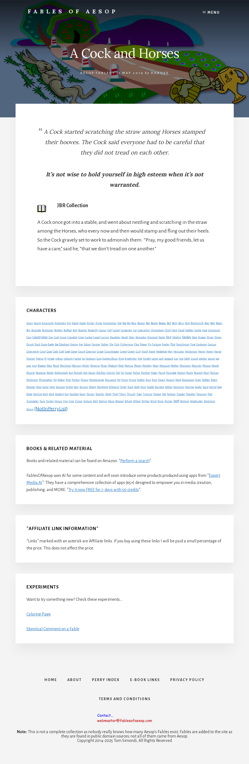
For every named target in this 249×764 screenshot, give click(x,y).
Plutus (84, 380)
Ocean (91, 372)
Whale (128, 401)
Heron (201, 351)
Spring (213, 387)
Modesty (113, 365)
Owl (118, 372)
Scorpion (60, 387)
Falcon (87, 344)
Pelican (214, 372)
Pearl (206, 372)
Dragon (202, 337)
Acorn (29, 323)
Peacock (198, 372)
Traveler (191, 394)
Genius (212, 344)
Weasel (119, 401)
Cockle (198, 330)
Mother (175, 365)
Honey (209, 351)
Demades (141, 337)
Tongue (157, 394)
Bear (134, 323)
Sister (123, 387)
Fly (149, 344)
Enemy (74, 344)
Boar (207, 323)
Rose (39, 387)
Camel (116, 330)
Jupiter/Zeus (110, 358)
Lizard (194, 358)
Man (49, 365)
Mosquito (165, 365)
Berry (181, 323)
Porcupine (110, 380)
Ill (45, 358)
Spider (198, 387)
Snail (143, 387)
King (121, 358)
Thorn (122, 394)
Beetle (154, 323)
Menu (214, 12)
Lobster (203, 358)
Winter (168, 401)
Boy (28, 330)
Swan (83, 394)
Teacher (99, 394)
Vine (71, 401)
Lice (181, 358)
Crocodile (72, 337)
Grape (100, 351)
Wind (153, 401)
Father (105, 344)
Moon (156, 365)
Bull (75, 330)
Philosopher (46, 380)
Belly (175, 323)
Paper (154, 372)
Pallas (136, 372)
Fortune (156, 344)
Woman (184, 401)
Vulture (87, 401)
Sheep (92, 386)
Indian (59, 358)
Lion (187, 358)
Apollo (75, 323)
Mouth (215, 365)
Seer (76, 387)
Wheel (137, 401)
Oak (85, 372)
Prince (132, 380)
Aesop (37, 323)
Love (28, 365)
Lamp (155, 358)
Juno (99, 358)
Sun (67, 394)
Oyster (128, 372)
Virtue (78, 401)
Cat (135, 330)
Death (124, 337)
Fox (172, 344)
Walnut (103, 401)
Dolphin (176, 337)
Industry (69, 358)
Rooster (30, 387)
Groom (131, 351)
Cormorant (214, 330)
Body (212, 323)
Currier (105, 337)
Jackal (77, 358)
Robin (214, 380)
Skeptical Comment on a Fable (52, 629)
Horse (217, 351)
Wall (95, 401)
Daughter (115, 337)
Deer (132, 337)
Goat (49, 351)
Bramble (36, 330)
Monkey (147, 365)
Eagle (51, 344)
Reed (178, 380)
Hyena (39, 358)
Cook (204, 330)
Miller (85, 365)
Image (51, 358)
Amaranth (48, 323)
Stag (219, 387)
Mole (121, 365)
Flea (136, 344)
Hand (145, 351)
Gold (61, 351)
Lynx (34, 365)
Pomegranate (96, 380)
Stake (29, 394)
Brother (58, 330)
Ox (122, 372)
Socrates (159, 387)
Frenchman (183, 344)
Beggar (162, 323)
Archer (91, 323)
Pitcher (76, 380)
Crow (81, 337)
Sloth (137, 387)
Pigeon (61, 380)
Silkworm (114, 387)
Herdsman (191, 351)
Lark (161, 358)
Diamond (152, 337)
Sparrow (189, 387)
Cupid (96, 337)
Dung (44, 344)
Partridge (171, 372)
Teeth (108, 394)
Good (67, 351)
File (111, 344)
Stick (45, 394)
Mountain (185, 365)
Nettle (50, 372)
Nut (71, 372)
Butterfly (93, 330)
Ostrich (111, 372)
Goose (74, 351)
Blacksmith (197, 323)
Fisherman (126, 344)
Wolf (176, 401)
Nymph (78, 372)
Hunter (30, 358)
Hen (170, 351)
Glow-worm (32, 351)
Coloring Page (38, 614)
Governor (91, 351)
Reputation (188, 380)
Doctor (161, 337)
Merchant (65, 365)
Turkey (50, 401)
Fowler (166, 344)
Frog (192, 344)
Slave (130, 387)
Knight (147, 358)
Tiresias (147, 394)
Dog (169, 337)
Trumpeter (32, 401)
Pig (55, 380)
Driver (210, 337)
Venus (58, 401)
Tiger (139, 394)
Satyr (52, 387)
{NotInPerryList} (51, 408)
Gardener (201, 344)
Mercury (77, 365)
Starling (37, 394)
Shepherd (102, 386)
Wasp (111, 401)
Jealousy (91, 358)
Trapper (180, 394)
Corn (29, 337)
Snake (150, 386)
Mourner (197, 365)
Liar (176, 358)
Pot (119, 380)
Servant (84, 387)
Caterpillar (144, 330)
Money (138, 365)
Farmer (96, 344)
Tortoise (171, 394)
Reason (170, 380)
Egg (56, 344)
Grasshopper (111, 351)
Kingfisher (131, 358)
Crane (63, 337)
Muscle (30, 372)
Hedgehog (161, 351)
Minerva (95, 365)
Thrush (131, 394)
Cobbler (189, 330)
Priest (124, 380)
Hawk (152, 351)
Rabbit (141, 379)
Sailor (46, 387)
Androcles (60, 323)
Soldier (169, 387)
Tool (164, 394)
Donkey (186, 337)
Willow (145, 401)
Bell (169, 323)
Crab (56, 337)
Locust (211, 358)
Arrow (98, 323)
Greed (123, 351)
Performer (32, 380)
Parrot (161, 372)
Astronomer (110, 323)
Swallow (74, 394)
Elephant (64, 344)
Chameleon (157, 330)
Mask (56, 365)
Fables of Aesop (73, 11)
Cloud (181, 330)
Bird (187, 323)
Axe (120, 323)
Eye (81, 344)
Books (219, 323)
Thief (115, 394)
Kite (140, 358)
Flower (143, 344)
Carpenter (126, 330)
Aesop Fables (96, 73)
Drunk (30, 344)
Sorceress (178, 387)
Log (217, 358)
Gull (138, 351)
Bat (129, 323)
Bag (124, 323)
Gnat (43, 351)
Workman (209, 401)
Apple (82, 323)
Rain (148, 380)
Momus (129, 365)
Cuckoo (88, 337)
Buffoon (68, 330)
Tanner (90, 394)
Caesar (103, 330)
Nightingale (61, 372)
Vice (65, 401)
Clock (174, 330)
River (198, 380)
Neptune (41, 372)
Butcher (82, 330)
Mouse (207, 365)
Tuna (42, 401)
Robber (206, 380)
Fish (116, 344)
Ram (154, 380)
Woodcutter (196, 401)
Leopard (168, 358)
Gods (55, 351)
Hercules (178, 351)
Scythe (69, 387)
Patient (181, 372)
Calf (109, 330)
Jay (83, 358)
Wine (160, 401)
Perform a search (134, 461)
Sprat (206, 387)
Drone (218, 337)
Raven (161, 380)
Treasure (201, 394)
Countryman (40, 337)
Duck (37, 344)
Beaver (141, 323)
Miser (104, 365)
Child (168, 330)
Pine (68, 380)
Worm (30, 409)
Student (59, 394)
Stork (51, 394)
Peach (189, 372)
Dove (194, 337)
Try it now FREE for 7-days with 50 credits (103, 489)
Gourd (81, 351)
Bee (148, 323)
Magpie (42, 365)
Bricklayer (47, 330)
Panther (145, 372)
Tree (210, 394)
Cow (51, 337)
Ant (69, 323)
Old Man (101, 372)
